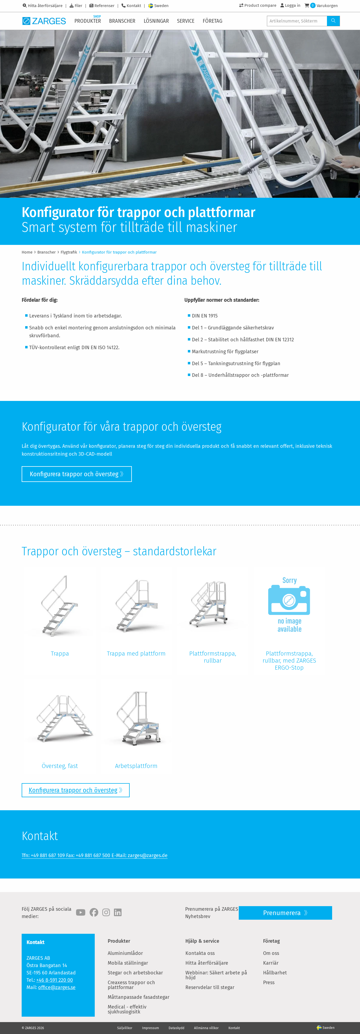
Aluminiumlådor (125, 953)
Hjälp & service (202, 941)
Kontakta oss (200, 953)
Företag (271, 941)
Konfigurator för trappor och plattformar (119, 252)
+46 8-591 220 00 (54, 980)
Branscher (46, 252)
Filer (78, 5)
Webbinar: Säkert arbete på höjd (216, 975)
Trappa (60, 653)
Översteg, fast (60, 766)
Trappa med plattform (136, 653)
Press (268, 983)
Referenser (104, 5)
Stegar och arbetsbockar (135, 973)
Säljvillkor (124, 1028)
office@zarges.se (57, 987)
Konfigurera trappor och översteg (74, 474)
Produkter (119, 941)
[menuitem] (88, 21)
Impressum (150, 1028)
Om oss (271, 953)
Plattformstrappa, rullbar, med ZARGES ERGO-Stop (289, 660)
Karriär (271, 963)
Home (27, 252)
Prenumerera (282, 913)
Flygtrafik (69, 252)
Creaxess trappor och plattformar (131, 985)
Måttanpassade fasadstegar (138, 997)
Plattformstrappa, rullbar (212, 657)
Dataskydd (176, 1028)
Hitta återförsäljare (45, 5)
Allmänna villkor (206, 1028)
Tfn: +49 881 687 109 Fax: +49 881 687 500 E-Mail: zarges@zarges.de (95, 855)
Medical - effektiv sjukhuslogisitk (127, 1009)
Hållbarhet (275, 973)
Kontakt (134, 5)
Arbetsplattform (136, 766)
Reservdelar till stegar (209, 987)
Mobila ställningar (128, 963)
